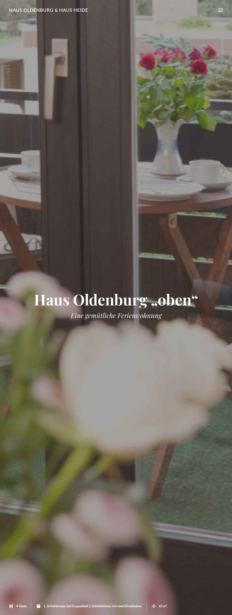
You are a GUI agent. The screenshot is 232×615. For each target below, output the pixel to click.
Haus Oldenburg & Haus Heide (48, 10)
